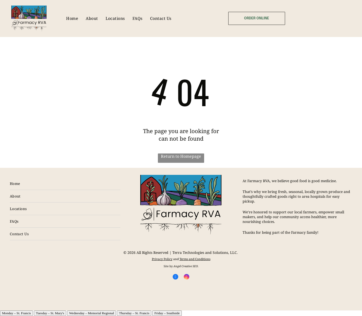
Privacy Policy (162, 259)
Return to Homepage (181, 156)
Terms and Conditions (194, 259)
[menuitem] (72, 18)
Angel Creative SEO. (186, 266)
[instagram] (186, 277)
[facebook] (175, 277)
